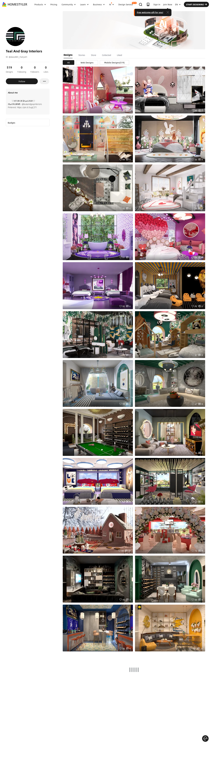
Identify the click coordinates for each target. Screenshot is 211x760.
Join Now (167, 4)
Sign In (156, 4)
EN (178, 4)
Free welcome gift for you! (150, 12)
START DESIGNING (196, 4)
